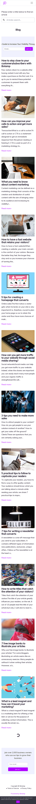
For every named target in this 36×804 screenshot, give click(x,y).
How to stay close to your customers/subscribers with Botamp (16, 63)
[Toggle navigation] (31, 3)
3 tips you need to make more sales (17, 417)
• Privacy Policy (26, 788)
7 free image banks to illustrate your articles (13, 645)
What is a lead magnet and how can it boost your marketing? (16, 704)
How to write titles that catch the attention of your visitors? (17, 590)
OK (18, 801)
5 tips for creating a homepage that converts (14, 298)
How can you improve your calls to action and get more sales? (16, 124)
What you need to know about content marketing (15, 183)
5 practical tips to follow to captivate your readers (16, 474)
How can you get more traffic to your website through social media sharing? (17, 357)
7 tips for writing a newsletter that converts (17, 532)
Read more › (6, 90)
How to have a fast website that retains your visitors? (16, 241)
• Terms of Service (12, 788)
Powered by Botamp (18, 794)
